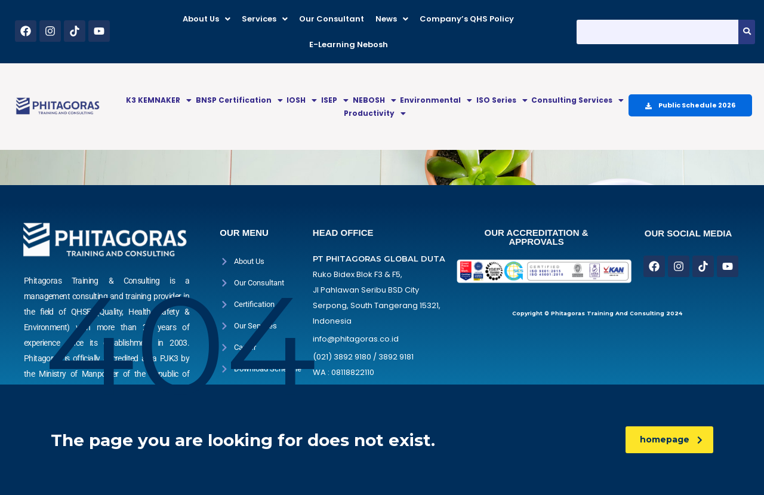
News (391, 18)
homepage (671, 439)
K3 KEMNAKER (159, 100)
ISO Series (502, 100)
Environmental (436, 100)
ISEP (335, 100)
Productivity (375, 113)
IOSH (301, 100)
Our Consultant (331, 18)
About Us (206, 18)
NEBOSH (374, 100)
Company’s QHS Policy (467, 18)
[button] (206, 19)
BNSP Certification (239, 100)
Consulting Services (577, 100)
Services (265, 18)
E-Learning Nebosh (348, 44)
